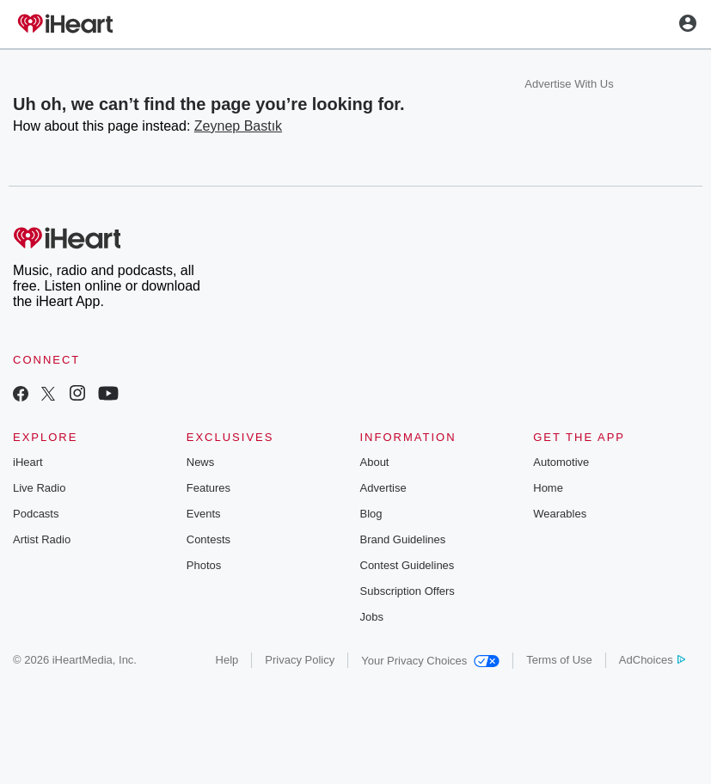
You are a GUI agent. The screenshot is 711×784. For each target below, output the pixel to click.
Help (227, 659)
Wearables (559, 513)
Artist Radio (41, 539)
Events (204, 513)
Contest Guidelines (407, 565)
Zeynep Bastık (238, 126)
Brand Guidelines (403, 539)
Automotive (561, 462)
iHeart (28, 462)
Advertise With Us (568, 83)
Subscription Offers (407, 591)
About (374, 462)
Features (208, 487)
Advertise (383, 487)
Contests (208, 539)
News (201, 462)
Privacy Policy (299, 659)
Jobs (371, 616)
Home (548, 487)
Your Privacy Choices (430, 660)
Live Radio (39, 487)
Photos (204, 565)
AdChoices (652, 659)
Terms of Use (559, 659)
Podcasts (35, 513)
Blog (371, 513)
